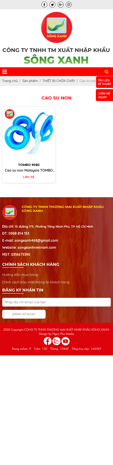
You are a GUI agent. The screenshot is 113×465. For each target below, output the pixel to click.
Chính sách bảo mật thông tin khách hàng (35, 282)
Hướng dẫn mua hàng (20, 274)
